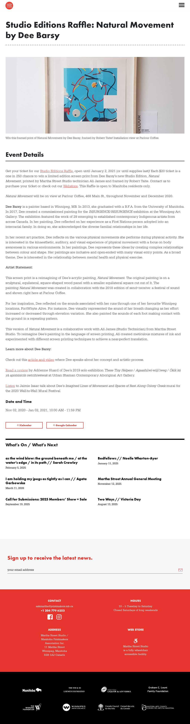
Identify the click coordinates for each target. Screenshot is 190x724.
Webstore (70, 186)
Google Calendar (65, 425)
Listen (10, 386)
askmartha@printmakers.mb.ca (54, 606)
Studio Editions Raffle (56, 171)
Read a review (17, 370)
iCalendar (24, 425)
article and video (41, 360)
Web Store (136, 630)
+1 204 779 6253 (53, 611)
